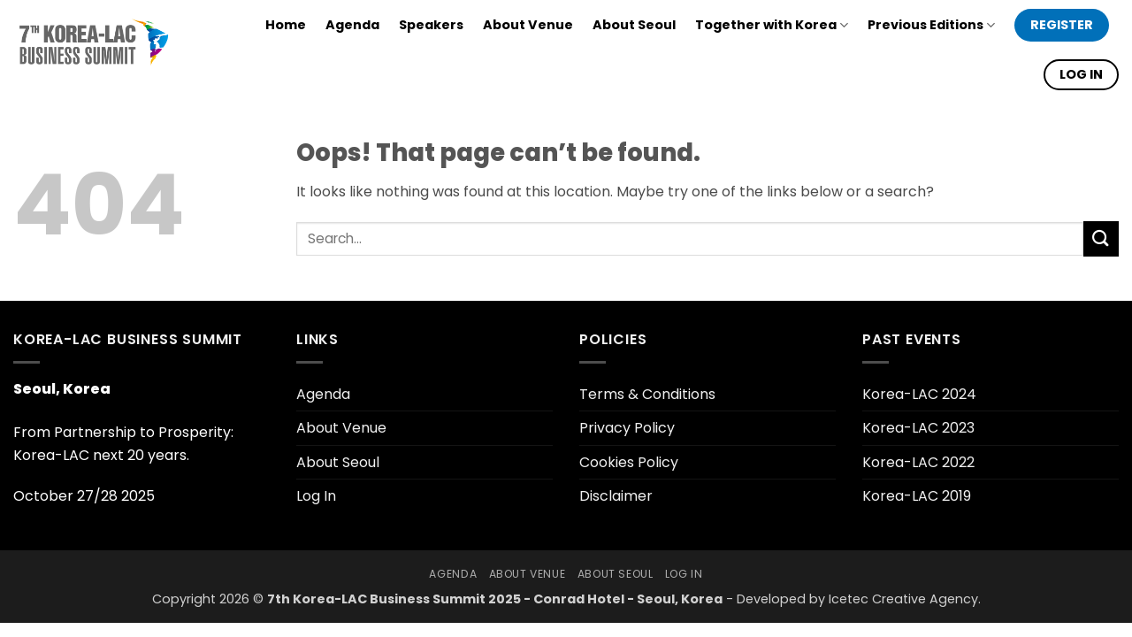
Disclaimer (616, 496)
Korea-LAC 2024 (919, 394)
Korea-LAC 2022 (918, 462)
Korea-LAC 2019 (916, 496)
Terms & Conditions (647, 394)
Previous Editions (931, 25)
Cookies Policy (628, 462)
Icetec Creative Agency (903, 599)
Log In (316, 496)
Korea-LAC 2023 (918, 428)
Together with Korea (771, 25)
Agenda (352, 25)
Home (285, 25)
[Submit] (1101, 238)
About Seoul (634, 25)
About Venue (528, 25)
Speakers (431, 25)
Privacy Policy (627, 428)
